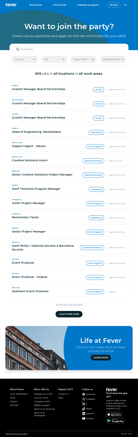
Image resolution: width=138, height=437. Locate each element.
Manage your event (43, 394)
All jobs (114, 5)
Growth (98, 90)
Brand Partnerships (93, 161)
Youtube (88, 418)
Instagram (89, 399)
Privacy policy (22, 434)
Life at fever (59, 5)
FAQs (60, 398)
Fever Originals (95, 147)
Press (12, 398)
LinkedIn (88, 413)
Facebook (88, 394)
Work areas (35, 5)
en (125, 5)
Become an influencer (44, 409)
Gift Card (14, 405)
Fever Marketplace (19, 394)
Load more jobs (69, 314)
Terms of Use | (11, 434)
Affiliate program (42, 405)
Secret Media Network (92, 248)
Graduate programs (88, 5)
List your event (41, 398)
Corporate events (42, 401)
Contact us (63, 394)
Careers (13, 401)
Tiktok (87, 408)
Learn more (100, 357)
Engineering (96, 132)
